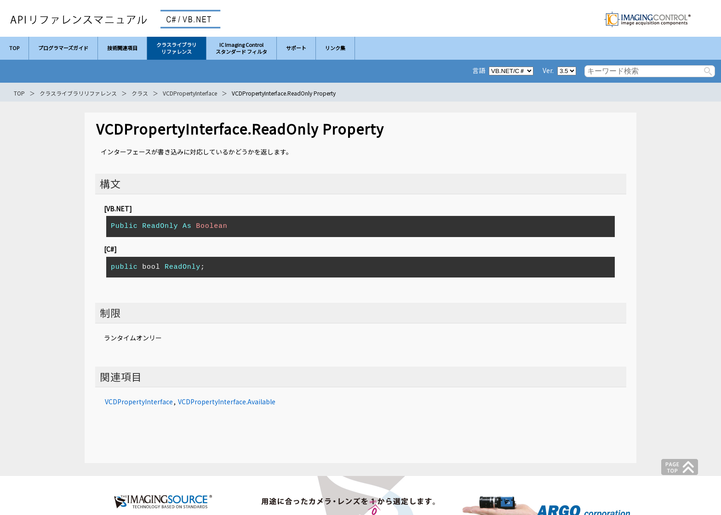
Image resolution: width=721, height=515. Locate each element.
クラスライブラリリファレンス (78, 93)
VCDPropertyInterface (190, 93)
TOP (19, 93)
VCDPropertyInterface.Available (226, 401)
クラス (140, 93)
